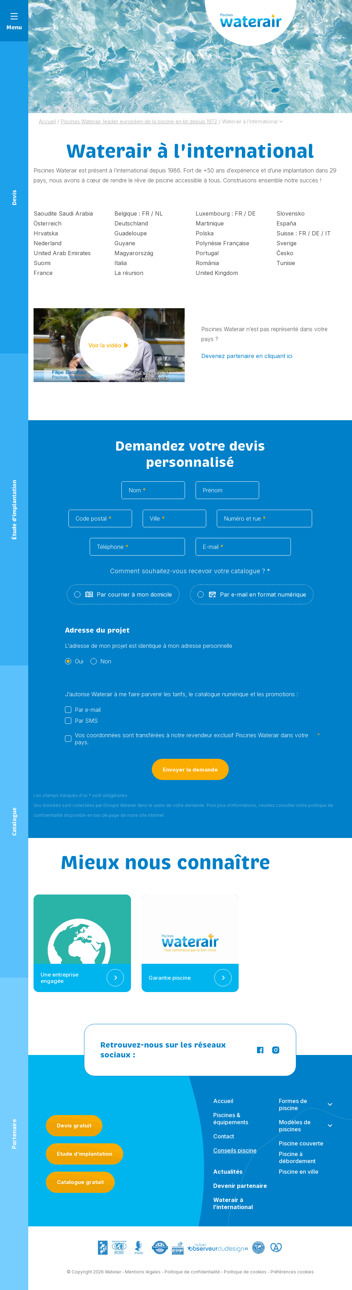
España (286, 223)
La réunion (128, 272)
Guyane (124, 243)
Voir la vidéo (109, 346)
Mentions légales (143, 1273)
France (43, 272)
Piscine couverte (301, 1150)
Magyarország (133, 253)
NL (159, 213)
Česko (284, 253)
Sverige (286, 243)
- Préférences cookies (291, 1273)
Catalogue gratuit (80, 1182)
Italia (120, 262)
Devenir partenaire (240, 1192)
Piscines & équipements (230, 1125)
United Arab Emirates (62, 253)
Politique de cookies (245, 1273)
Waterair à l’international (233, 1210)
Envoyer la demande (190, 777)
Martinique (210, 223)
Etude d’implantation (84, 1153)
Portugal (207, 253)
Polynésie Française (222, 243)
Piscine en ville (298, 1178)
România (207, 262)
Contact (223, 1143)
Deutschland (131, 223)
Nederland (47, 243)
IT (328, 233)
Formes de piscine (293, 1111)
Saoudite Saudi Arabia (63, 213)
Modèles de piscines (295, 1132)
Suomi (42, 262)
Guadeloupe (130, 233)
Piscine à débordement (297, 1164)
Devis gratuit (74, 1125)
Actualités (228, 1178)
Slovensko (290, 213)
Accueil (223, 1107)
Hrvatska (46, 233)
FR (145, 213)
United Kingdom (217, 272)
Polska (205, 233)
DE (252, 213)
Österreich (47, 223)
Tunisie (285, 262)
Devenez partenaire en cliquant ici (246, 355)
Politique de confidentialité (192, 1273)
